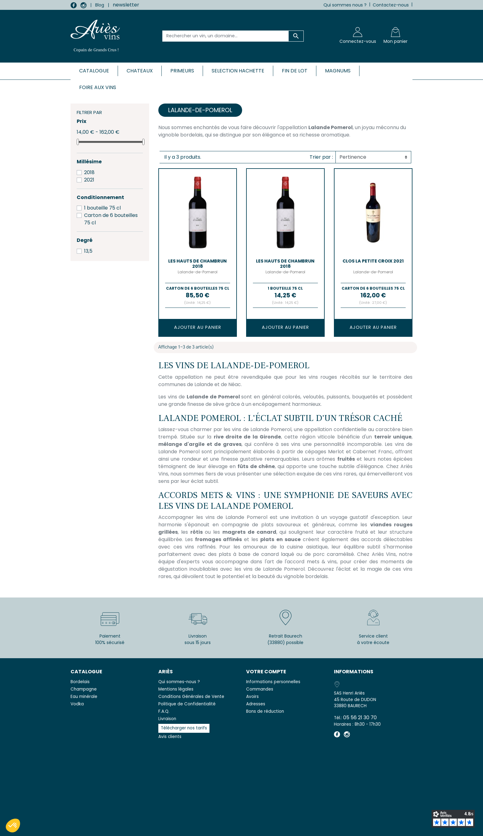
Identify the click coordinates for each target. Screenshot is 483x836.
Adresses (255, 704)
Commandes (259, 689)
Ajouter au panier (197, 327)
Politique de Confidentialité (187, 704)
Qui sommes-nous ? (179, 682)
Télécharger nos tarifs (184, 728)
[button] (13, 825)
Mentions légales (175, 689)
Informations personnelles (273, 682)
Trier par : (321, 157)
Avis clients (169, 737)
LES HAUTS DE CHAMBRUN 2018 (197, 263)
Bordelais (80, 682)
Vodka (77, 704)
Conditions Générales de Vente (191, 696)
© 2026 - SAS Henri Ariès (241, 827)
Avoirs (252, 696)
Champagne (84, 689)
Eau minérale (84, 696)
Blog (99, 5)
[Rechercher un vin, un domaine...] (225, 36)
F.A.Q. (163, 711)
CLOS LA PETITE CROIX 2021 (373, 261)
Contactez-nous (391, 5)
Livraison (167, 719)
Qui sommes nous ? (345, 5)
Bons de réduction (265, 711)
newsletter (126, 4)
